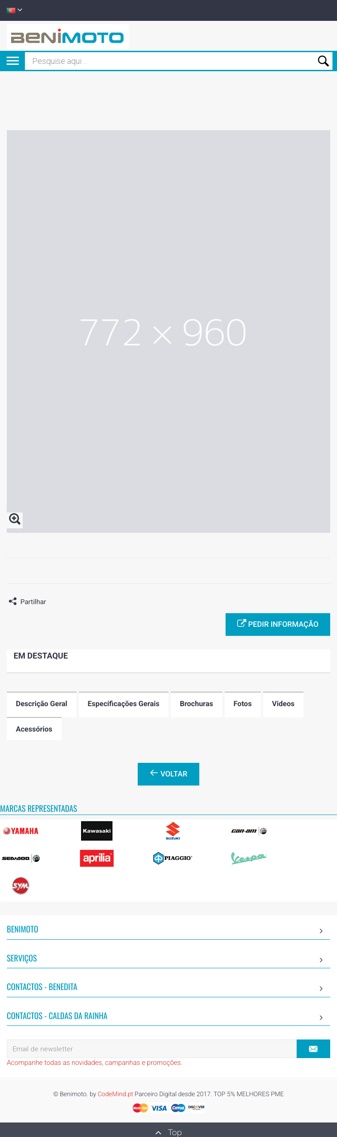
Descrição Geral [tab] (41, 703)
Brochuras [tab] (196, 703)
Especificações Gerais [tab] (123, 703)
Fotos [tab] (243, 703)
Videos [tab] (283, 703)
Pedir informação (277, 623)
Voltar (168, 773)
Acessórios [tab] (34, 729)
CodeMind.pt (115, 1094)
